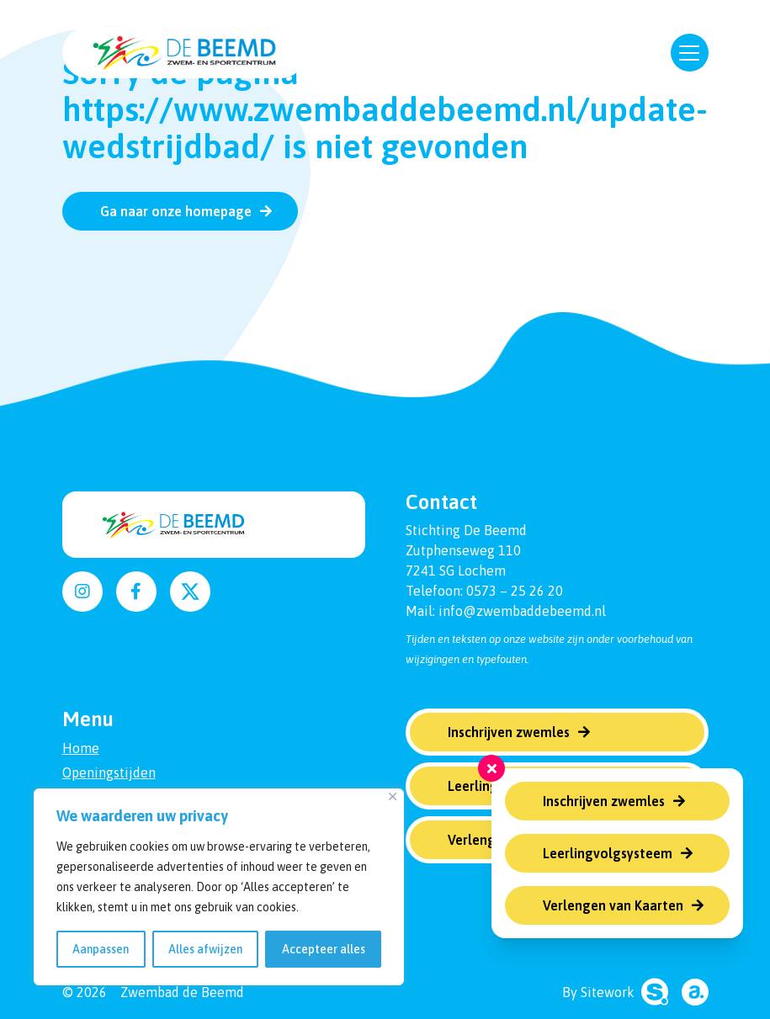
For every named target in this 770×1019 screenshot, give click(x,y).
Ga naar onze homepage (176, 211)
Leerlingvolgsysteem (607, 853)
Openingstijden (109, 772)
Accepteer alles (323, 949)
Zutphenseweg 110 (463, 550)
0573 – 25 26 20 (514, 590)
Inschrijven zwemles (604, 801)
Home (80, 748)
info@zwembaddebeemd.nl (522, 610)
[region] (219, 886)
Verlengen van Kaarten (613, 905)
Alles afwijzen (205, 949)
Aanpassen (100, 949)
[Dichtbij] (392, 796)
